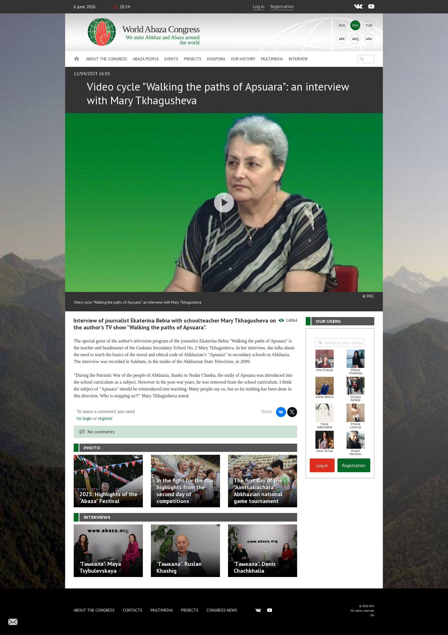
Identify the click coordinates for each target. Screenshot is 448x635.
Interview (298, 58)
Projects (192, 58)
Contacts (132, 610)
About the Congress (106, 58)
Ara (369, 39)
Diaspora (216, 58)
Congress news (222, 610)
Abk (342, 39)
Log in (258, 6)
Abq (355, 39)
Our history (243, 58)
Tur (369, 25)
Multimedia (272, 58)
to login (84, 418)
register (105, 418)
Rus (342, 25)
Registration (282, 6)
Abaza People (146, 58)
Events (171, 58)
